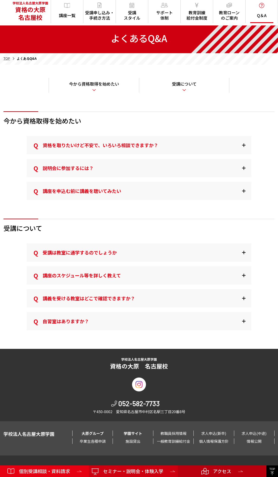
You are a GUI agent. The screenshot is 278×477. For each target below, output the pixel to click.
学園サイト (133, 433)
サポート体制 (164, 12)
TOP (6, 58)
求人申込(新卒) (213, 433)
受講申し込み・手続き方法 (99, 12)
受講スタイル (132, 12)
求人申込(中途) (254, 433)
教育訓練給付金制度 (196, 12)
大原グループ (93, 433)
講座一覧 (67, 10)
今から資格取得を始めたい (94, 84)
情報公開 (254, 441)
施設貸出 (133, 441)
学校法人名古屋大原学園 (29, 11)
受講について (184, 84)
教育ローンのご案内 (229, 12)
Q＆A (262, 10)
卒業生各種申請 (93, 441)
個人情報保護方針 (214, 441)
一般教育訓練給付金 (173, 441)
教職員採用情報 (173, 433)
